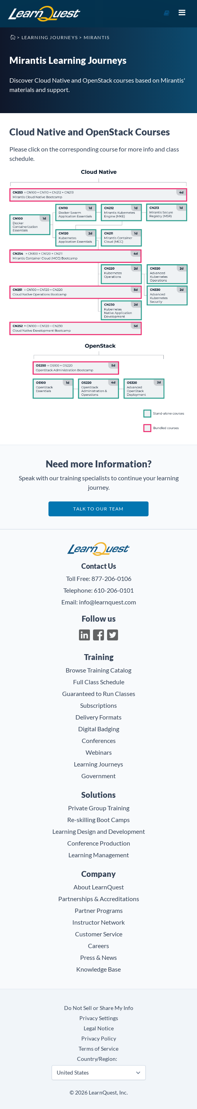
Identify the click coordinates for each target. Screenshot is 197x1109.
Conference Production (98, 843)
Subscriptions (98, 705)
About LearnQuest (98, 887)
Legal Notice (99, 1028)
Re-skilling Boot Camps (98, 819)
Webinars (99, 752)
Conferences (99, 740)
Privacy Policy (98, 1038)
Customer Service (98, 934)
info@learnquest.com (107, 602)
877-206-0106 (111, 578)
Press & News (98, 957)
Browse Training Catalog (98, 670)
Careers (98, 945)
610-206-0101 (114, 590)
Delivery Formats (98, 717)
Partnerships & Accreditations (98, 898)
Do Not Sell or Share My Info (98, 1007)
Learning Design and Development (98, 831)
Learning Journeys (49, 37)
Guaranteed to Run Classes (98, 693)
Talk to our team (98, 509)
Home (12, 37)
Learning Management (98, 854)
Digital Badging (98, 728)
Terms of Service (98, 1048)
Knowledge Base (98, 969)
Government (98, 775)
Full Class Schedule (98, 681)
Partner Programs (99, 910)
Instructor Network (98, 922)
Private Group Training (98, 807)
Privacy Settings (98, 1018)
